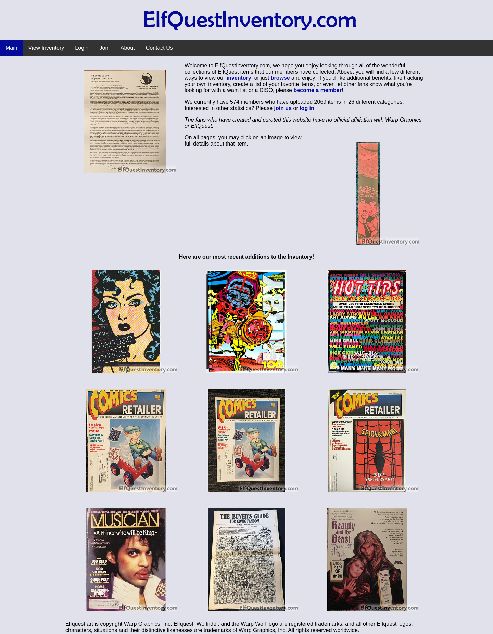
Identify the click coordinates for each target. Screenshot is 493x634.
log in (307, 108)
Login (81, 48)
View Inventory (46, 48)
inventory (239, 78)
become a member (317, 90)
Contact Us (159, 48)
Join (105, 48)
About (128, 48)
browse (280, 78)
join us (283, 108)
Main (11, 48)
